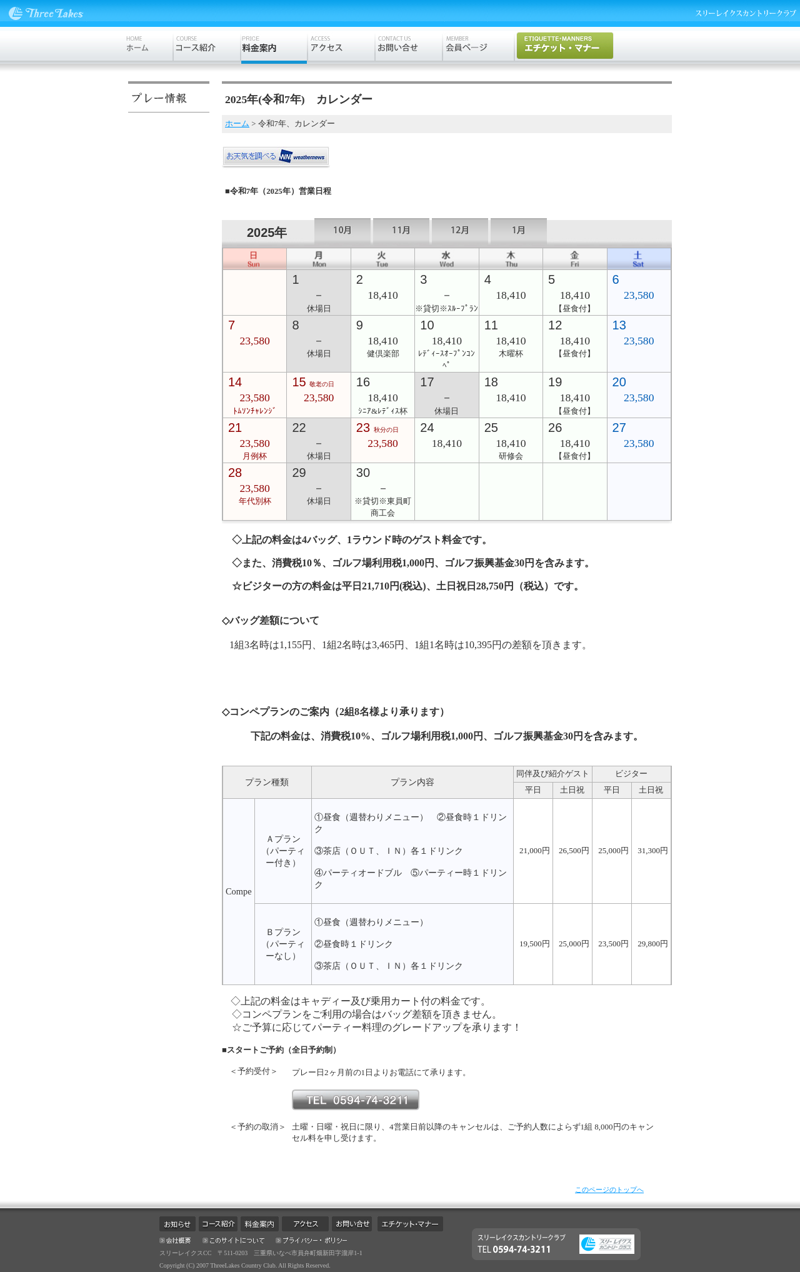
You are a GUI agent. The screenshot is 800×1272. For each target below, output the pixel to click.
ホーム (237, 123)
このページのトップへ (609, 1189)
